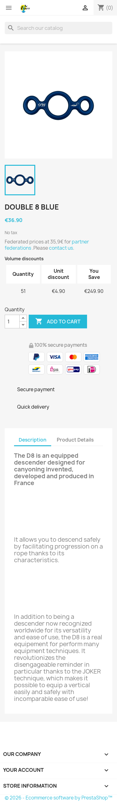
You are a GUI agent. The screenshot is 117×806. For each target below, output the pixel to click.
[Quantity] (12, 321)
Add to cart (57, 321)
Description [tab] (32, 440)
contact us (61, 248)
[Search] (58, 28)
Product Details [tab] (75, 440)
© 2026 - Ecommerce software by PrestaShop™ (58, 797)
